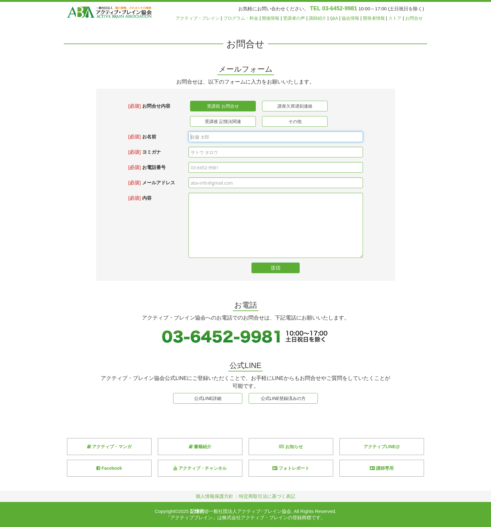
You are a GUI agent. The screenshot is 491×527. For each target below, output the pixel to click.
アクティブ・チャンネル (200, 468)
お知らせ (291, 446)
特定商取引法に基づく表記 (267, 496)
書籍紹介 (200, 446)
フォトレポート (290, 468)
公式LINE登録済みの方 (283, 398)
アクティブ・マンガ (109, 446)
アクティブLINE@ (382, 446)
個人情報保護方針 (214, 496)
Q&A (334, 18)
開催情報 (270, 18)
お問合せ (414, 18)
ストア (394, 18)
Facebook (109, 468)
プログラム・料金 (240, 18)
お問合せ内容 (149, 106)
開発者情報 (374, 18)
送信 (276, 267)
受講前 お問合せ (223, 106)
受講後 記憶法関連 (223, 121)
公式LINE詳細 (207, 398)
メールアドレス (151, 182)
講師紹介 (317, 18)
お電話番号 (146, 167)
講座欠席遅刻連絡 (295, 106)
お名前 (142, 136)
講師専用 (382, 468)
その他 (295, 121)
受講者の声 (294, 18)
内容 (139, 198)
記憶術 (197, 511)
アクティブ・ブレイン (198, 18)
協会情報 (350, 18)
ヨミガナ (144, 152)
